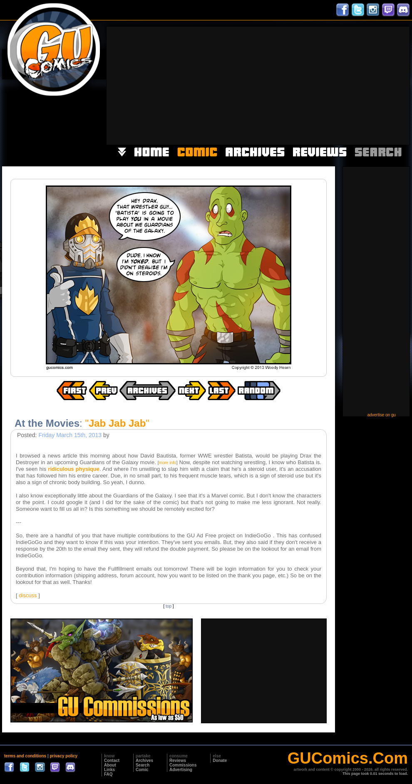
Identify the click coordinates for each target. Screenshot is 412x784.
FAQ (108, 774)
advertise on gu (381, 415)
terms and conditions (25, 756)
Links (109, 769)
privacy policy (63, 756)
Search (142, 765)
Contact (111, 760)
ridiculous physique (73, 469)
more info (167, 462)
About (110, 765)
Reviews (177, 760)
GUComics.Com (348, 758)
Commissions (183, 765)
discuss (28, 595)
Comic (142, 769)
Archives (144, 760)
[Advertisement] (287, 85)
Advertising (180, 769)
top (168, 606)
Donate (220, 760)
